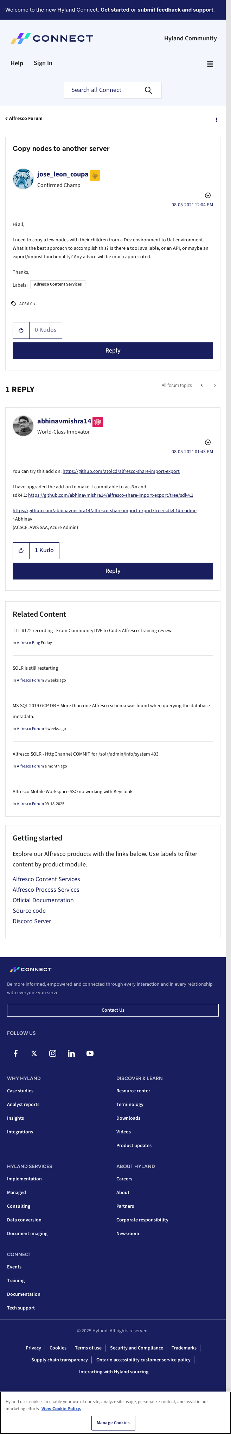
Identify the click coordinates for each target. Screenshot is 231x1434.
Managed (16, 1192)
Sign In (43, 63)
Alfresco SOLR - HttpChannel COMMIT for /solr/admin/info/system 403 (86, 754)
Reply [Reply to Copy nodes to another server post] (113, 350)
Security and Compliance (136, 1348)
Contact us (113, 1010)
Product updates (134, 1145)
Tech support (21, 1308)
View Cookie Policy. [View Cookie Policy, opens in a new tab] (61, 1411)
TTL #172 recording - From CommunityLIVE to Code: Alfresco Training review (92, 630)
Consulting (18, 1206)
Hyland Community (190, 38)
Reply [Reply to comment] (113, 571)
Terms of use (88, 1348)
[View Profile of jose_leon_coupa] (63, 174)
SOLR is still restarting (35, 668)
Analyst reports (23, 1104)
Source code (29, 910)
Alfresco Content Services (58, 284)
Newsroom (127, 1233)
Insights (15, 1118)
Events (14, 1267)
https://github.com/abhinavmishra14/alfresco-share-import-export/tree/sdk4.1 (110, 495)
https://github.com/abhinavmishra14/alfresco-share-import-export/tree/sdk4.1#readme (105, 510)
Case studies (20, 1090)
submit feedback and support (175, 9)
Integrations (20, 1131)
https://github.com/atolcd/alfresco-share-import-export (121, 471)
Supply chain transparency (59, 1359)
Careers (124, 1178)
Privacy (33, 1348)
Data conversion (24, 1220)
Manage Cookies (113, 1425)
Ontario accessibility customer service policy (143, 1359)
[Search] (113, 90)
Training (16, 1280)
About (122, 1192)
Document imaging (27, 1233)
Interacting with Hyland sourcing (113, 1371)
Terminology (129, 1104)
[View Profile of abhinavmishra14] (64, 421)
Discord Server (32, 921)
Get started (115, 9)
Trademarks (184, 1348)
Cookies (58, 1348)
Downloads (128, 1118)
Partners (125, 1206)
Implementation (24, 1178)
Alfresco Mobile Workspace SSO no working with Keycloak (73, 791)
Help (17, 63)
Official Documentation (43, 900)
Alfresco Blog (28, 643)
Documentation (23, 1294)
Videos (123, 1131)
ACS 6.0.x (27, 304)
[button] (21, 330)
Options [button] (215, 118)
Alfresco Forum (26, 118)
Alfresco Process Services (46, 889)
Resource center (133, 1090)
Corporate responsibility (142, 1220)
